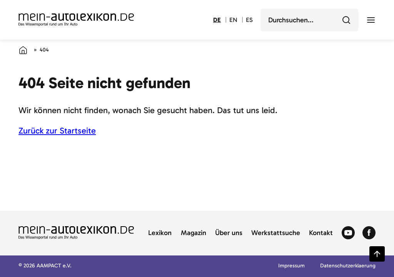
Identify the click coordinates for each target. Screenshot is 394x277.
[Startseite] (23, 50)
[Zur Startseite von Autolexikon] (76, 20)
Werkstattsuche (275, 233)
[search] (304, 20)
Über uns (228, 233)
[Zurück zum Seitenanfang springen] (377, 254)
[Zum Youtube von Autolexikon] (348, 233)
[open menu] (371, 20)
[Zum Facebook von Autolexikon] (369, 233)
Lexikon (160, 233)
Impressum (291, 266)
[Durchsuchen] (346, 20)
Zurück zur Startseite (57, 130)
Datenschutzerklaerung (348, 266)
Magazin (193, 233)
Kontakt (321, 233)
